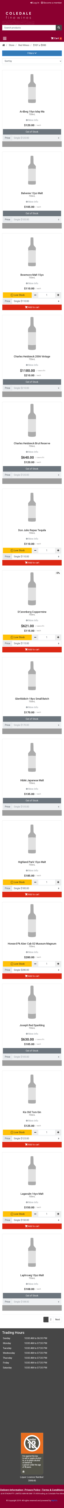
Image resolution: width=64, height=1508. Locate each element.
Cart (56, 38)
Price (7, 137)
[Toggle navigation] (4, 38)
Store (11, 45)
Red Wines (23, 45)
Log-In (34, 2)
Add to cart (32, 307)
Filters (32, 53)
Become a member (51, 2)
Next (57, 1319)
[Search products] (29, 27)
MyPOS (54, 1500)
